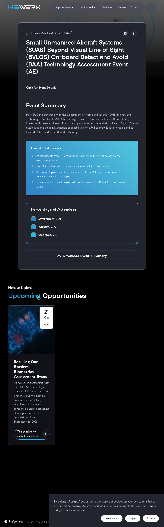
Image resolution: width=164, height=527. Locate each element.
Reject (132, 518)
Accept (151, 518)
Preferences (112, 518)
